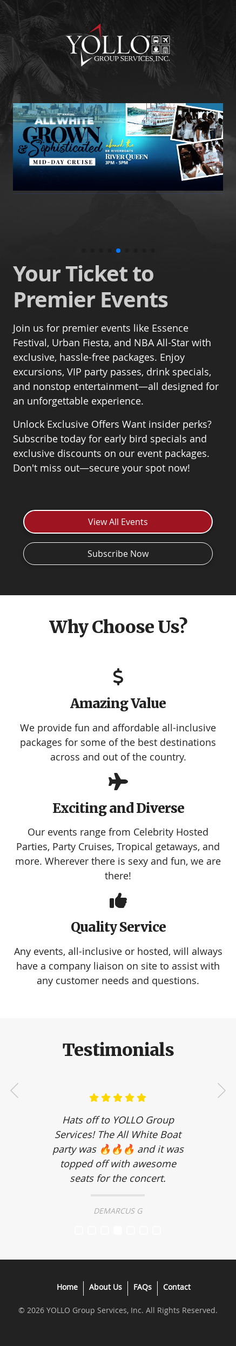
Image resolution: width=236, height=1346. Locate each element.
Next (221, 1090)
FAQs (142, 1287)
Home (67, 1287)
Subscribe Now (118, 554)
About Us (105, 1287)
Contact (177, 1287)
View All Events (118, 522)
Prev (14, 1090)
